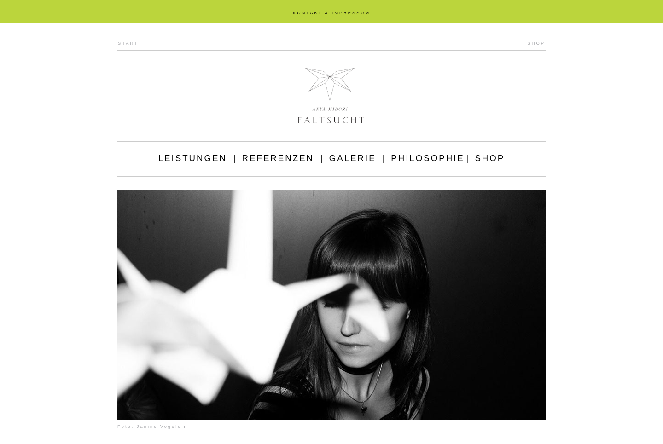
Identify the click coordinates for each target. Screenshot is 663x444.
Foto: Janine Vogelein (152, 426)
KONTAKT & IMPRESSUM (331, 13)
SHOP (536, 43)
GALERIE (352, 158)
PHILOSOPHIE (428, 158)
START (128, 43)
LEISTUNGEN (192, 158)
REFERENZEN (278, 158)
